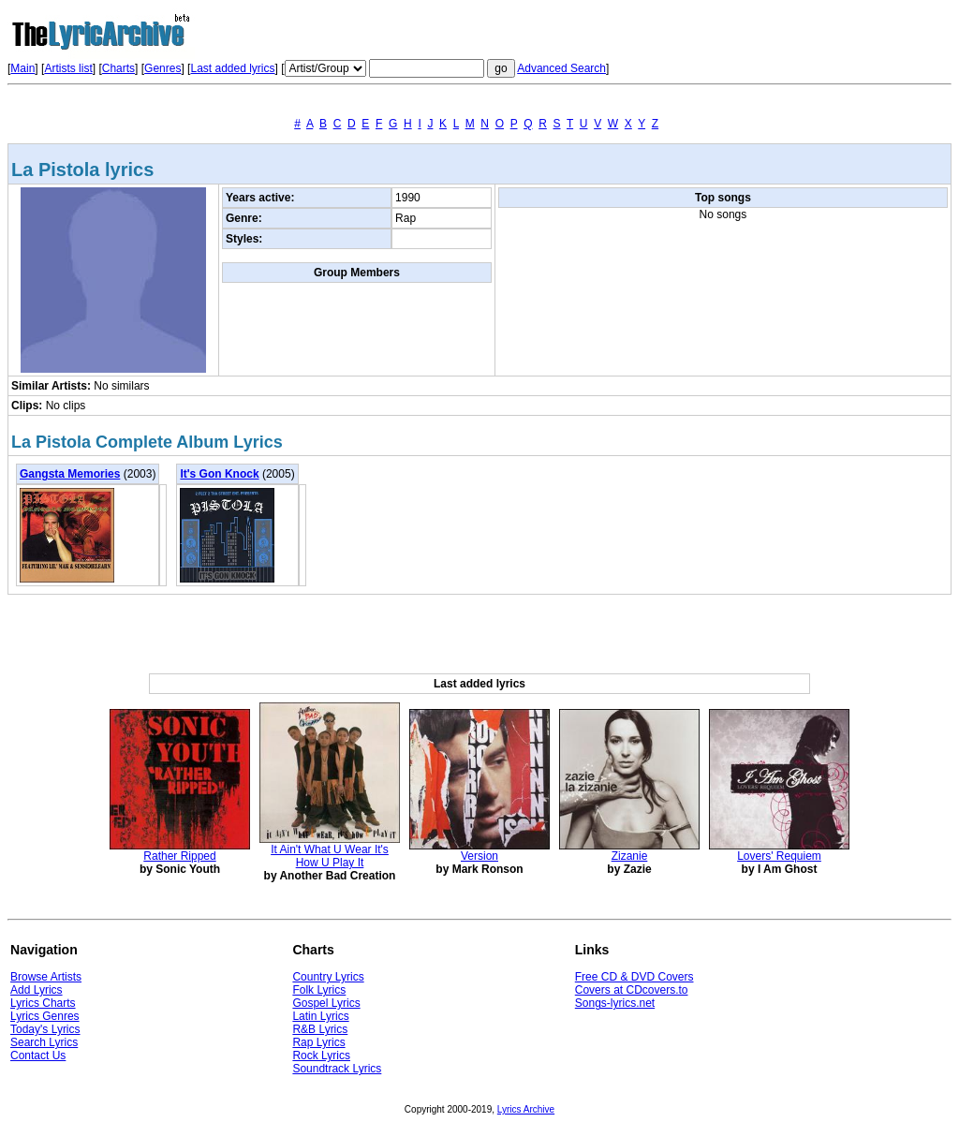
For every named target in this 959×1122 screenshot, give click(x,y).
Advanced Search (561, 68)
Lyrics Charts (43, 1003)
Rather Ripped (179, 856)
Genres (162, 68)
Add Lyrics (36, 990)
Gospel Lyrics (326, 1003)
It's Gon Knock (219, 473)
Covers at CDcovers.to (631, 990)
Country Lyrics (327, 976)
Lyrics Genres (45, 1016)
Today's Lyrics (45, 1029)
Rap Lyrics (318, 1042)
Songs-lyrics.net (615, 1003)
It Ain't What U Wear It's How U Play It (330, 856)
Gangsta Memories (70, 473)
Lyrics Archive (525, 1109)
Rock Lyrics (321, 1055)
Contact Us (38, 1055)
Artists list (68, 68)
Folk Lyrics (319, 990)
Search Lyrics (44, 1042)
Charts (118, 68)
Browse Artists (45, 976)
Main (22, 68)
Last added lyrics (232, 68)
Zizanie (630, 856)
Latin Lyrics (320, 1016)
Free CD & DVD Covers (634, 976)
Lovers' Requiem (779, 856)
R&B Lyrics (319, 1029)
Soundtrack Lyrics (336, 1068)
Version (479, 856)
